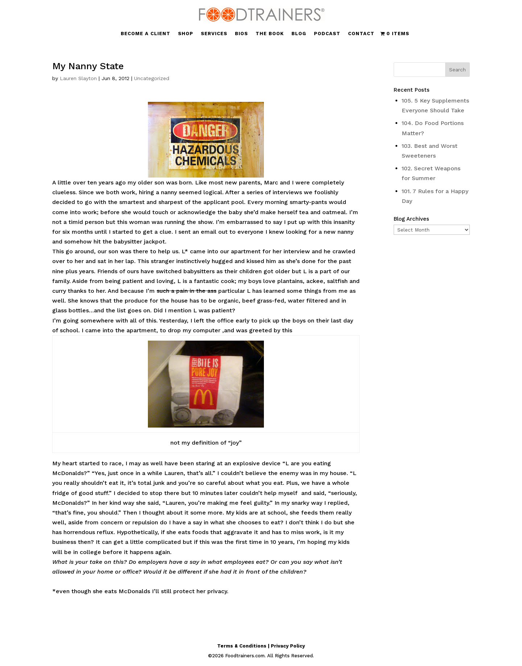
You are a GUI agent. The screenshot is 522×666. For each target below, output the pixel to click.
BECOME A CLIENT (145, 33)
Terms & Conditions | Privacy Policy (261, 646)
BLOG (298, 33)
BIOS (241, 33)
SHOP (185, 33)
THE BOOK (270, 33)
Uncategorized (151, 78)
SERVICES (214, 33)
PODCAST (327, 33)
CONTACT (361, 33)
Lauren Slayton (78, 78)
